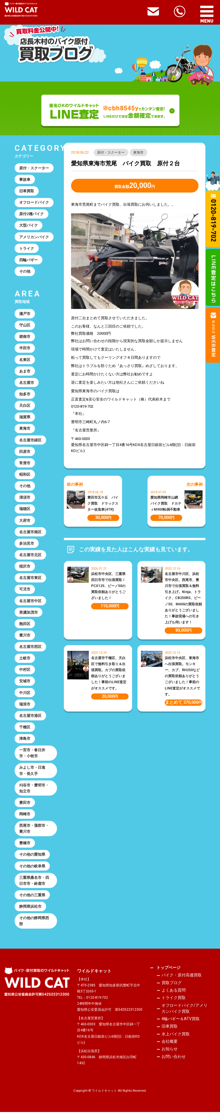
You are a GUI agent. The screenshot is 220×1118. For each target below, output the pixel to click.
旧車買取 (26, 191)
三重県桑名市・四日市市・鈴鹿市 (34, 886)
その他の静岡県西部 (34, 926)
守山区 (24, 326)
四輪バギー (28, 260)
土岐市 (24, 662)
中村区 (24, 673)
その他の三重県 (32, 900)
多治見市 (26, 546)
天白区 (24, 407)
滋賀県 (24, 419)
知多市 (24, 395)
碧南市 (24, 338)
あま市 (24, 372)
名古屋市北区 (30, 558)
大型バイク (28, 226)
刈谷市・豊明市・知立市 (34, 793)
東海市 (138, 152)
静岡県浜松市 (30, 912)
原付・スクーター (111, 152)
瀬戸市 (24, 314)
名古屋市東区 (30, 581)
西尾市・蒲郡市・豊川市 (34, 833)
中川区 (24, 696)
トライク (26, 249)
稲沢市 (24, 569)
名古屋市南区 (30, 534)
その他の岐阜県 (32, 871)
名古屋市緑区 (30, 442)
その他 (24, 272)
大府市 (24, 523)
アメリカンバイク (34, 237)
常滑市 (24, 465)
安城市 (24, 685)
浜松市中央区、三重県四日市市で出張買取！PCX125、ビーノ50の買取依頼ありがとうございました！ (108, 586)
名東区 (24, 361)
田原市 (24, 453)
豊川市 (24, 639)
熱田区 (24, 627)
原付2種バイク (31, 214)
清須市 (24, 499)
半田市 (24, 349)
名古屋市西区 (30, 650)
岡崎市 (24, 819)
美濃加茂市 (28, 615)
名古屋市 (26, 384)
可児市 (24, 592)
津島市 (24, 743)
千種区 (24, 731)
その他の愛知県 (32, 859)
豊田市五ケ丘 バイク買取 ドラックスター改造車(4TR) (102, 503)
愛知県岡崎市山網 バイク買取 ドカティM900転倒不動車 (165, 503)
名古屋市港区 (30, 719)
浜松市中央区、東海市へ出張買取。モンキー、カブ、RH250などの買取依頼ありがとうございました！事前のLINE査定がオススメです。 (182, 676)
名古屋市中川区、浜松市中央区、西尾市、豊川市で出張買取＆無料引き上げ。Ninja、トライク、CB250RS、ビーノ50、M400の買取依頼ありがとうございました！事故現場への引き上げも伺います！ (183, 598)
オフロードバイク (34, 203)
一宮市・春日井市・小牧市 (32, 757)
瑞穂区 (24, 511)
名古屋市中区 (30, 604)
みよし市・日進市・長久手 (32, 775)
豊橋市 (24, 848)
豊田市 (24, 807)
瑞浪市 (24, 708)
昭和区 (24, 477)
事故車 (24, 179)
